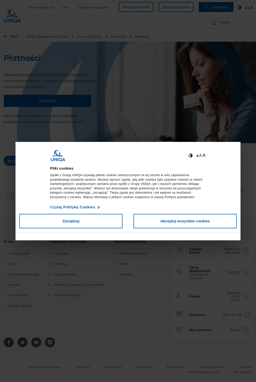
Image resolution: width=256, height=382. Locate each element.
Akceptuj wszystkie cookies (185, 221)
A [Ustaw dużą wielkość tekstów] (204, 155)
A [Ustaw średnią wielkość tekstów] (200, 155)
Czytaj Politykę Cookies (72, 207)
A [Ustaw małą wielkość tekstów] (197, 156)
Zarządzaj (70, 221)
